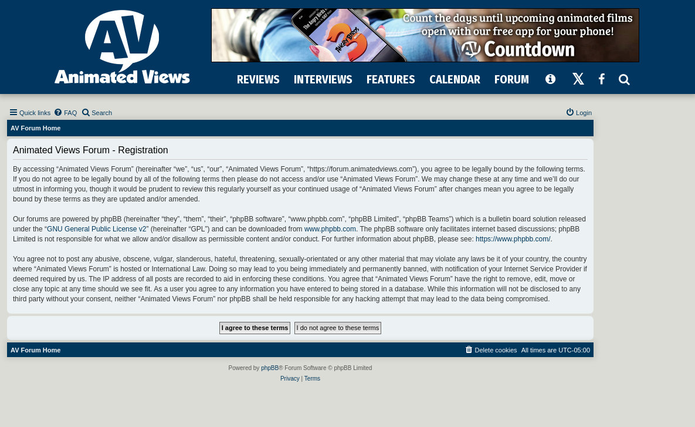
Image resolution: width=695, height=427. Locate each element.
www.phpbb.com (330, 229)
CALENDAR (454, 79)
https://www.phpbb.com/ (513, 239)
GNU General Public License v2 (96, 229)
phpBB (270, 368)
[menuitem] (65, 113)
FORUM (511, 79)
